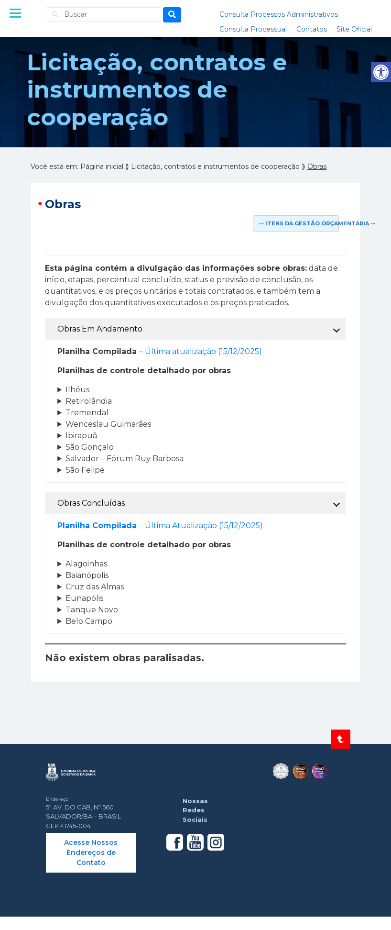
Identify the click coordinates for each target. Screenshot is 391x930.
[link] (381, 72)
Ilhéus (77, 389)
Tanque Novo (91, 609)
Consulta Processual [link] (253, 29)
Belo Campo (88, 621)
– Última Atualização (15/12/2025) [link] (160, 525)
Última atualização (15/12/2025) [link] (203, 351)
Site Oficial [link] (354, 29)
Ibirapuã (81, 435)
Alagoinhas (86, 563)
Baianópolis (87, 575)
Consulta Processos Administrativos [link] (278, 14)
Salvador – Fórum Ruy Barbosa (124, 458)
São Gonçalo (89, 447)
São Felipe (85, 470)
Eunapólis (84, 598)
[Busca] (172, 14)
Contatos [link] (311, 29)
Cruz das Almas (94, 586)
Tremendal (87, 412)
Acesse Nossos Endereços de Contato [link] (91, 852)
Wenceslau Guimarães (108, 424)
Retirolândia (88, 401)
